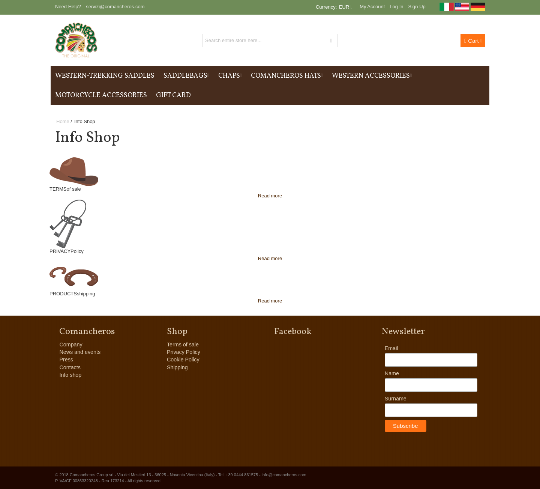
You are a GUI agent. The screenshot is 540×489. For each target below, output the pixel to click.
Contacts (69, 367)
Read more (270, 196)
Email (391, 348)
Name (392, 373)
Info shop (70, 375)
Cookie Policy (183, 360)
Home (62, 121)
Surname (395, 399)
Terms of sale (183, 345)
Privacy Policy (183, 352)
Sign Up (417, 6)
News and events (79, 352)
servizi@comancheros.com (115, 6)
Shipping (177, 367)
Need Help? (68, 6)
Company (70, 345)
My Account (372, 6)
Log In (396, 6)
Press (66, 360)
